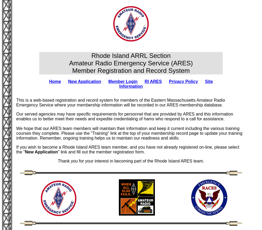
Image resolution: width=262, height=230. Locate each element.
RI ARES (153, 81)
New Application (84, 81)
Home (55, 81)
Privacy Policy (183, 81)
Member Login (123, 81)
